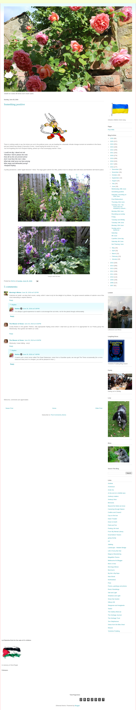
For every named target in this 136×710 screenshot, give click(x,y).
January (115, 259)
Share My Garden (113, 599)
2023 (112, 147)
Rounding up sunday (118, 214)
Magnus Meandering (114, 554)
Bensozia (111, 503)
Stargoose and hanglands (116, 605)
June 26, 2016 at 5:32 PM (30, 292)
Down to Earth (112, 522)
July (113, 183)
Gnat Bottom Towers (114, 535)
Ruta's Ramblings (113, 589)
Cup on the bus (113, 515)
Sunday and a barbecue (115, 229)
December (115, 169)
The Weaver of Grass (16, 324)
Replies (14, 305)
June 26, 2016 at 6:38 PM (33, 324)
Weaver (110, 628)
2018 (112, 161)
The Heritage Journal (115, 615)
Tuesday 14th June (117, 222)
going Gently (112, 538)
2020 (112, 155)
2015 (112, 263)
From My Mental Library (115, 531)
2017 (112, 164)
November (115, 172)
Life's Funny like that (114, 551)
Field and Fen (112, 525)
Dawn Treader (112, 519)
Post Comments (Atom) (58, 415)
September (115, 178)
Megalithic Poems (113, 557)
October (115, 175)
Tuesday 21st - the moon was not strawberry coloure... (118, 206)
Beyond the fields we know (116, 506)
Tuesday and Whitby (118, 220)
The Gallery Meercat (114, 612)
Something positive (117, 192)
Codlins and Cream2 (114, 512)
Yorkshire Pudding (114, 631)
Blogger (77, 705)
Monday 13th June (117, 225)
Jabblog (110, 544)
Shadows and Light (114, 596)
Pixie (109, 583)
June (114, 186)
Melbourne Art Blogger (115, 560)
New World (111, 576)
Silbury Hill (111, 602)
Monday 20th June (117, 211)
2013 (112, 268)
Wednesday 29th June (118, 189)
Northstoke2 (112, 580)
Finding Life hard (113, 528)
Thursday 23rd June (118, 202)
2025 (112, 141)
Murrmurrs (111, 570)
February (115, 256)
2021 (112, 152)
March (114, 253)
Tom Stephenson (113, 621)
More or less (112, 563)
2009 (112, 280)
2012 (112, 271)
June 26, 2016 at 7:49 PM (31, 354)
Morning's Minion (15, 292)
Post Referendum (117, 199)
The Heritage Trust (114, 618)
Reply (11, 300)
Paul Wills (111, 129)
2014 (112, 265)
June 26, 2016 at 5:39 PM (31, 308)
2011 (112, 274)
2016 (112, 167)
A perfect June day (117, 238)
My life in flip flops (113, 573)
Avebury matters (113, 496)
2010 (112, 277)
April (113, 250)
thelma (17, 308)
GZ (109, 541)
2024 (112, 144)
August (114, 181)
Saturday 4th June (117, 241)
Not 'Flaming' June (117, 244)
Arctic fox (111, 490)
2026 (112, 138)
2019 (112, 158)
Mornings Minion (113, 567)
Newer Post (9, 408)
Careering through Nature (116, 509)
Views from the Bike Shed (116, 624)
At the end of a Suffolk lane (116, 493)
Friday (113, 217)
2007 (112, 285)
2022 (112, 150)
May (113, 248)
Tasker (110, 608)
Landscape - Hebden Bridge (117, 547)
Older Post (98, 408)
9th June (114, 236)
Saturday (114, 233)
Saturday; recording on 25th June (118, 195)
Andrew (110, 483)
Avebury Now (112, 499)
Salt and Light (112, 592)
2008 (112, 283)
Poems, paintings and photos (117, 586)
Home (54, 408)
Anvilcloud (111, 487)
